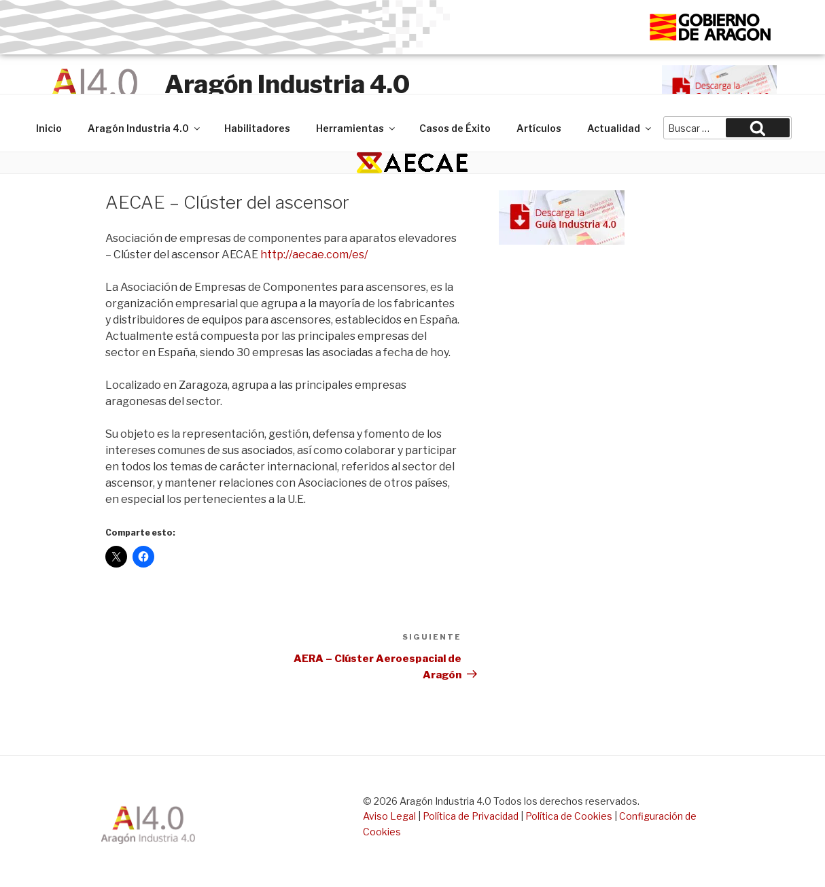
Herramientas (356, 128)
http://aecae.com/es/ (314, 254)
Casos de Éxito (455, 128)
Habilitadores (257, 128)
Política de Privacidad (471, 816)
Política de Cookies (568, 816)
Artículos (538, 128)
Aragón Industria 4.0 (287, 84)
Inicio (49, 128)
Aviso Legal (389, 816)
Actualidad (620, 128)
